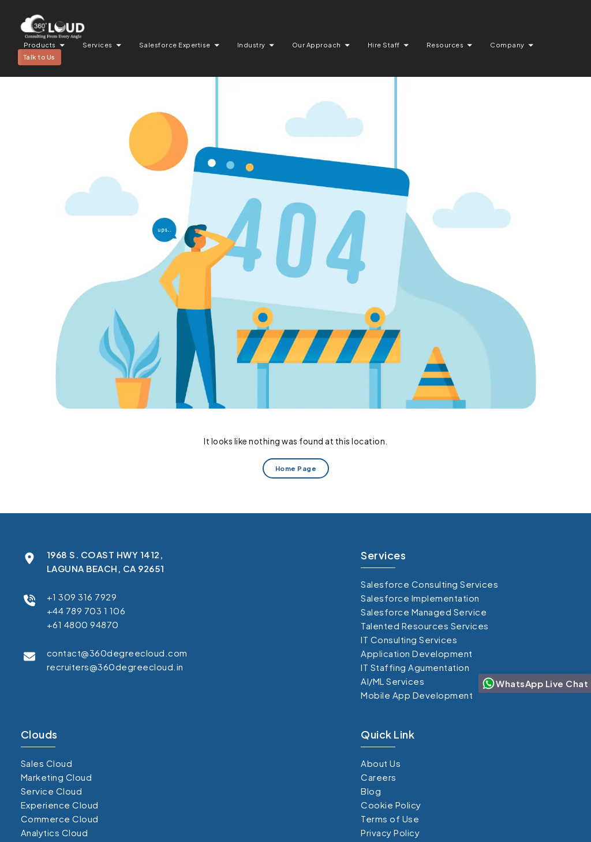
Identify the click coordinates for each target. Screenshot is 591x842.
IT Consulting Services (409, 639)
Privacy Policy (390, 832)
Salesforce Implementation (420, 597)
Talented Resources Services (425, 625)
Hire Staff (384, 45)
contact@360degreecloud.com (117, 652)
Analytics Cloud (54, 832)
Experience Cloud (60, 804)
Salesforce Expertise (175, 45)
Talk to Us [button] (39, 57)
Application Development (417, 653)
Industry (251, 45)
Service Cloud (52, 790)
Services (98, 45)
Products (40, 45)
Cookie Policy (391, 804)
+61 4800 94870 (83, 624)
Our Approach (316, 45)
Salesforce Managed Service (424, 611)
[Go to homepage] (52, 26)
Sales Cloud (47, 763)
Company (507, 45)
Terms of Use (390, 818)
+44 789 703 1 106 (86, 610)
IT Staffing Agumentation (415, 667)
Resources (445, 45)
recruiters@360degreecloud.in (115, 666)
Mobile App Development (417, 694)
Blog (371, 790)
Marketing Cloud (56, 776)
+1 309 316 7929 (82, 596)
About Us (381, 763)
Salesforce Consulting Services (429, 583)
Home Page (295, 468)
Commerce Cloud (60, 818)
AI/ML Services (392, 681)
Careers (379, 776)
